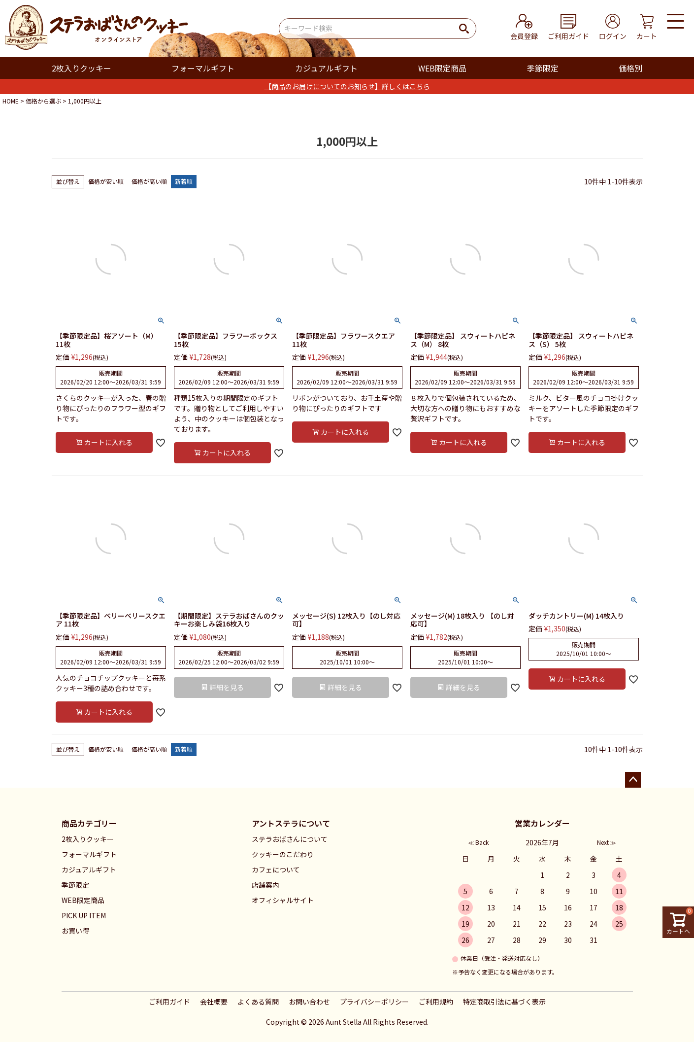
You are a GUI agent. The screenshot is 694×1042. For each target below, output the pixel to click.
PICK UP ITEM (84, 915)
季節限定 (543, 68)
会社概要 (214, 1002)
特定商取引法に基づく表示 (504, 1002)
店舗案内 (265, 885)
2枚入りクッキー (81, 68)
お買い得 (75, 931)
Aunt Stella (344, 1022)
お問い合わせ (309, 1002)
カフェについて (276, 869)
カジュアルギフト (326, 68)
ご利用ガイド (169, 1002)
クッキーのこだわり (283, 854)
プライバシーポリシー (374, 1002)
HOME (10, 101)
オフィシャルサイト (283, 900)
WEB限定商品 (442, 68)
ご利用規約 (436, 1002)
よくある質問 (258, 1002)
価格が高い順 (149, 181)
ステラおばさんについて (290, 839)
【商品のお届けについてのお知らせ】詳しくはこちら (347, 86)
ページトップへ (633, 780)
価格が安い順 (106, 181)
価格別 (630, 68)
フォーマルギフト (202, 68)
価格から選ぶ (43, 101)
